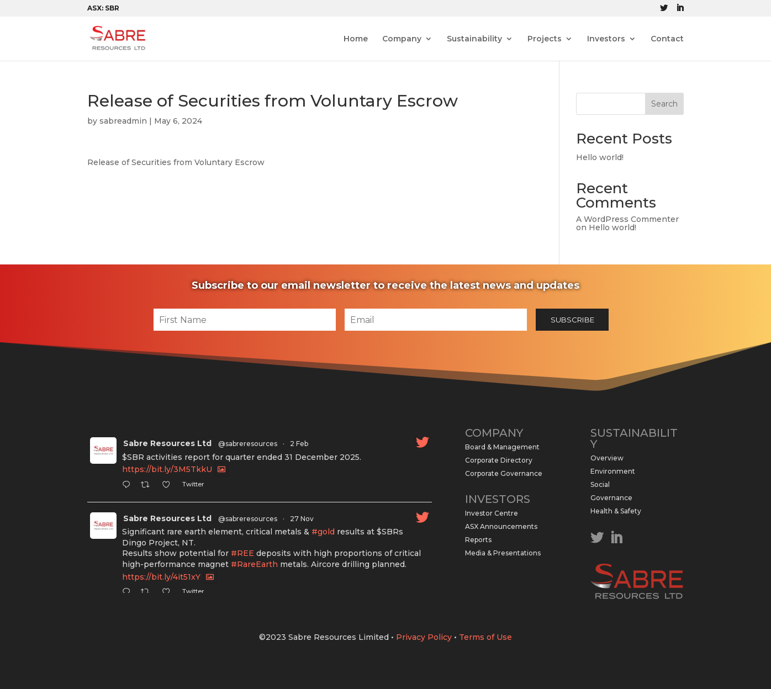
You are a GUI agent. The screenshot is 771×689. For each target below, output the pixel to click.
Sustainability (474, 39)
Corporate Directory (498, 460)
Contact (667, 39)
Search (664, 104)
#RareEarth (254, 564)
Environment (612, 471)
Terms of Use (485, 637)
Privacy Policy (424, 637)
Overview (607, 458)
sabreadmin (123, 121)
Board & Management (502, 447)
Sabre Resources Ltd (167, 443)
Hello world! (600, 157)
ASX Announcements (501, 526)
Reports (478, 540)
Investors (606, 39)
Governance (611, 498)
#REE (242, 553)
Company (401, 39)
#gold (323, 532)
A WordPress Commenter (627, 219)
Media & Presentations (503, 553)
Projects (544, 39)
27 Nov (302, 519)
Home (356, 39)
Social (600, 484)
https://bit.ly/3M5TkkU (167, 470)
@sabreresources (247, 443)
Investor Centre (491, 513)
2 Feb (299, 443)
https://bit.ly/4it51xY (161, 577)
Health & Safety (615, 511)
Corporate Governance (503, 473)
